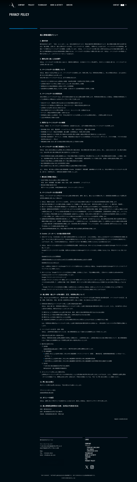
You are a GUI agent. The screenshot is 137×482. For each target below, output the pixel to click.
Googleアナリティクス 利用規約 (51, 256)
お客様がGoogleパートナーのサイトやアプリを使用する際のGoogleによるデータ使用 (67, 259)
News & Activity (57, 5)
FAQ (86, 459)
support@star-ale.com (50, 349)
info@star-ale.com (49, 455)
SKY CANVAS (90, 449)
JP (122, 5)
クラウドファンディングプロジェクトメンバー (52, 462)
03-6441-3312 (48, 453)
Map (41, 451)
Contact (116, 5)
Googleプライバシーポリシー (50, 262)
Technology (42, 5)
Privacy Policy (90, 461)
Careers (69, 5)
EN (125, 5)
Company (21, 5)
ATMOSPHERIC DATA (92, 451)
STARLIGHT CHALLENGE (93, 447)
